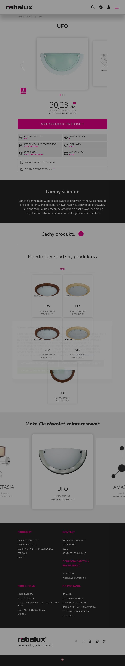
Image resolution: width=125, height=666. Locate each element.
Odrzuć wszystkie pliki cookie (81, 346)
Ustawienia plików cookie (37, 346)
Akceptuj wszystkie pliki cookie (41, 354)
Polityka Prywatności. (84, 338)
